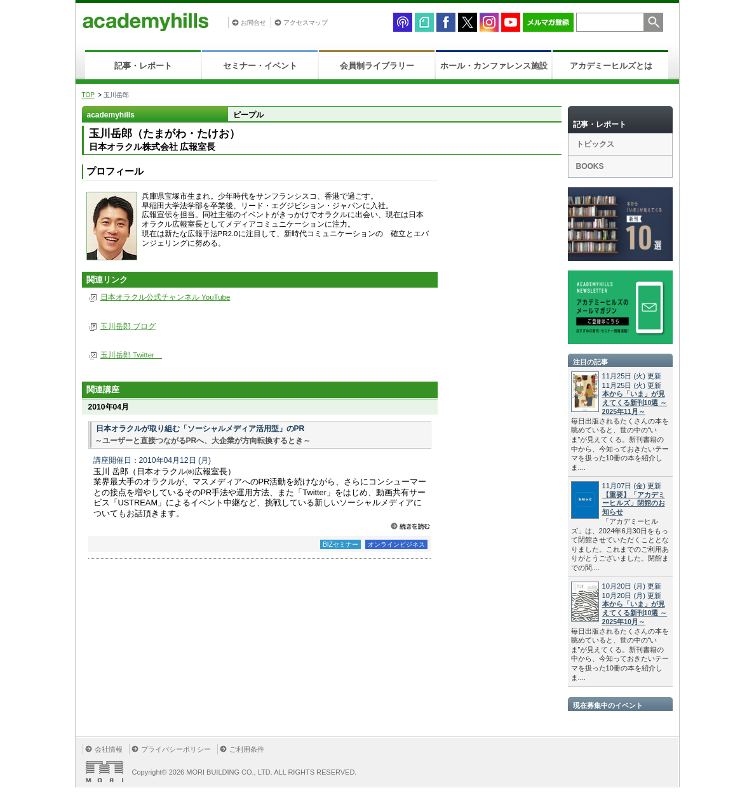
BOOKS (590, 166)
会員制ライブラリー (377, 65)
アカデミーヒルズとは (611, 65)
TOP (88, 94)
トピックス (595, 144)
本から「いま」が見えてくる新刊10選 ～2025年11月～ (635, 402)
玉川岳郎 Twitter (131, 355)
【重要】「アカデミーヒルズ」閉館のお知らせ (633, 503)
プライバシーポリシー (176, 749)
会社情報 (109, 749)
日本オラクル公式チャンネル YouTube (165, 297)
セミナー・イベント (260, 65)
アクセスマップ (305, 22)
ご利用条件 (246, 749)
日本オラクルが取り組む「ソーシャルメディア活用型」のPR (200, 428)
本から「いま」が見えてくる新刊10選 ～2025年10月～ (635, 612)
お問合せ (253, 22)
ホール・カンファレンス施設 (494, 65)
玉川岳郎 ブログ (128, 326)
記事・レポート (143, 65)
